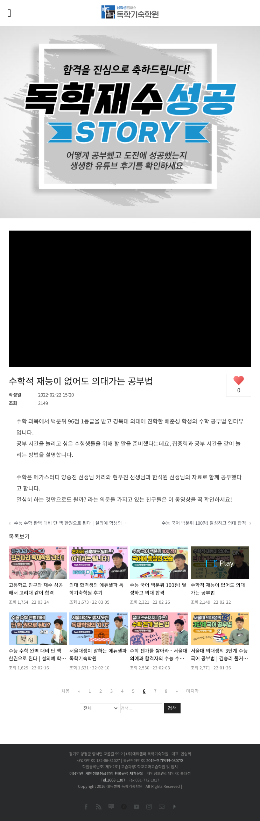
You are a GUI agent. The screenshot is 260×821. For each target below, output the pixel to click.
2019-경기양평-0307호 (164, 760)
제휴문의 (136, 773)
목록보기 (19, 536)
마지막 (192, 691)
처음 (65, 691)
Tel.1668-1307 (113, 780)
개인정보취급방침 (99, 773)
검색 (172, 708)
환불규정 (121, 773)
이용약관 (76, 773)
